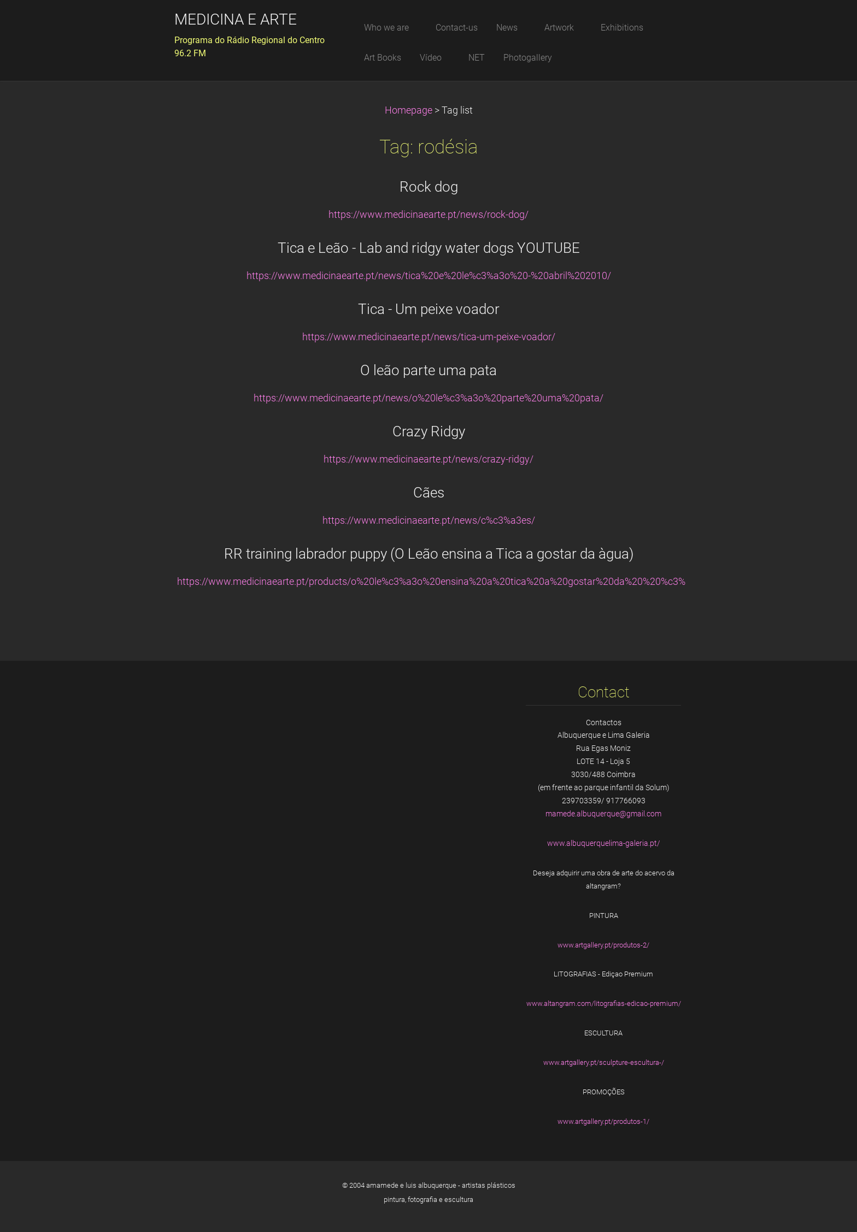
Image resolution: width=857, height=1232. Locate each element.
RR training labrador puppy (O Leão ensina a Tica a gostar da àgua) (428, 554)
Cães (428, 492)
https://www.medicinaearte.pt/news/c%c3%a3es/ (428, 520)
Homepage (408, 110)
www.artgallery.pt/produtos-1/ (603, 1121)
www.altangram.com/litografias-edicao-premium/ (603, 1003)
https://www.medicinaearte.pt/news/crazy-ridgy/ (428, 459)
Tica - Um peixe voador (429, 309)
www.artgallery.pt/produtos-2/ (603, 945)
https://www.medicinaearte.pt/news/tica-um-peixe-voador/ (428, 336)
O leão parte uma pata (428, 370)
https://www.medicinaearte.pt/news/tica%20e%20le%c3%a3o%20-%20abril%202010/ (428, 275)
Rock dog (429, 187)
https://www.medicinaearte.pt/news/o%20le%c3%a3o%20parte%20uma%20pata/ (428, 398)
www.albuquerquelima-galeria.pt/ (603, 843)
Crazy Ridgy (428, 431)
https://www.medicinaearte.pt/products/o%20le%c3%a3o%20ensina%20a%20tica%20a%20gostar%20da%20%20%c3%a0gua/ (447, 581)
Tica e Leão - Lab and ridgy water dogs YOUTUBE (429, 248)
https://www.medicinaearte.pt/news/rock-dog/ (428, 214)
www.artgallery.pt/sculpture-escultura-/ (603, 1062)
